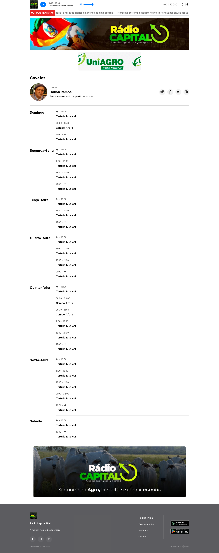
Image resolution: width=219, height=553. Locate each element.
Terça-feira (39, 200)
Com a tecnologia (179, 546)
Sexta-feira (39, 360)
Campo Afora (64, 127)
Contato (143, 536)
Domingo (37, 112)
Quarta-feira (40, 238)
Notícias (143, 530)
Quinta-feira (40, 288)
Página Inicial (146, 517)
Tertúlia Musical (66, 116)
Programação (146, 524)
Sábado (36, 421)
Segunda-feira (42, 151)
